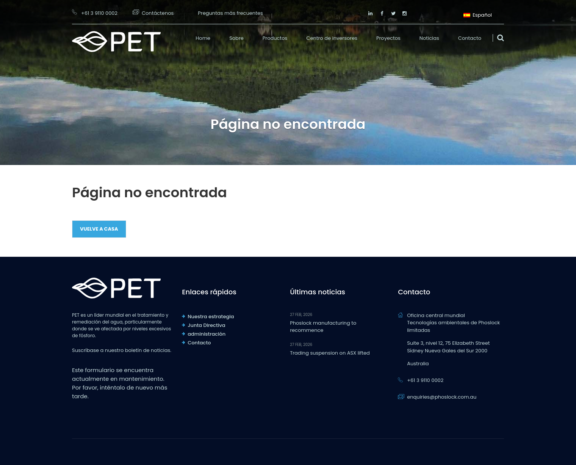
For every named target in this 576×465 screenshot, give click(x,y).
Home (203, 38)
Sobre (236, 38)
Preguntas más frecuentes (230, 13)
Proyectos (388, 38)
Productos (275, 38)
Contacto (469, 38)
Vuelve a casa (99, 228)
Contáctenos (158, 13)
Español (477, 14)
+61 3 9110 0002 (99, 13)
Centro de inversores (331, 38)
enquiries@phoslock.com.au (441, 397)
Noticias (429, 38)
